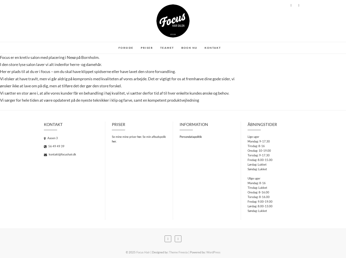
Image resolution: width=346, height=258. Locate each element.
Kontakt (213, 47)
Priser (147, 47)
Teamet (167, 47)
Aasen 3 (51, 138)
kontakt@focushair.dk (60, 154)
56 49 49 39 (54, 146)
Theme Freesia (178, 252)
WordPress (213, 252)
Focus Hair (143, 252)
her (139, 136)
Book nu (189, 47)
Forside (126, 47)
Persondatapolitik (191, 136)
